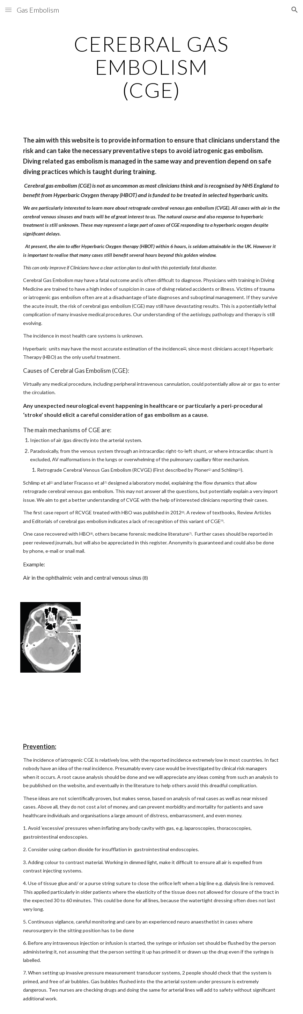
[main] (151, 66)
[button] (8, 9)
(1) (184, 348)
